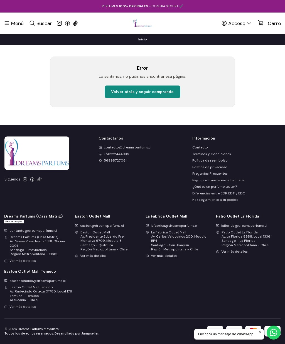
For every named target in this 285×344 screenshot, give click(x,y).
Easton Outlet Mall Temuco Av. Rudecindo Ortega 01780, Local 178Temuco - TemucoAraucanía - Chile (38, 293)
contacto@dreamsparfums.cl (30, 230)
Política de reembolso (210, 160)
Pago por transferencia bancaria (218, 180)
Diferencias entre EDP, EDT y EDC (218, 193)
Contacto (200, 147)
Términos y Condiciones (211, 154)
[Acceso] (236, 23)
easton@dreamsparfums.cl (99, 225)
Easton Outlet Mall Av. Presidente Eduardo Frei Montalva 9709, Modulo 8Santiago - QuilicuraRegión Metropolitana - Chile (101, 241)
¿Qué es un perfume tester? (214, 186)
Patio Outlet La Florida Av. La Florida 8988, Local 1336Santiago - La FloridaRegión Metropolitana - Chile (243, 238)
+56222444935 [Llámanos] (114, 154)
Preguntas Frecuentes (210, 173)
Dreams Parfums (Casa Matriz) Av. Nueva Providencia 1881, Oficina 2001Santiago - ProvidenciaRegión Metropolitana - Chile (34, 245)
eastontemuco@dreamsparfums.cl (35, 281)
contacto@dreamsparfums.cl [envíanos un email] (125, 147)
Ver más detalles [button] (20, 260)
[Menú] (14, 23)
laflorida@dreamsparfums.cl (241, 225)
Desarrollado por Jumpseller (77, 333)
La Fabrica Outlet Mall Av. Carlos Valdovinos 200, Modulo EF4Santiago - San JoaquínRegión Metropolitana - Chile (176, 241)
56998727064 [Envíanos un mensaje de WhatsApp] (113, 160)
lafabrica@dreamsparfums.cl (172, 225)
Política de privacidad (209, 167)
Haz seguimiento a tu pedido (215, 199)
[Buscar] (40, 23)
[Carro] (269, 23)
